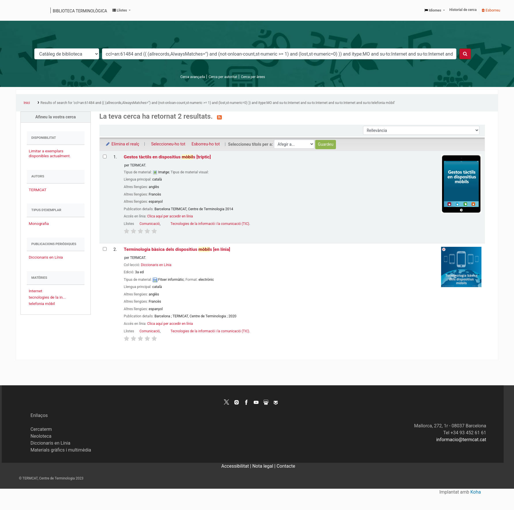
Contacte (286, 466)
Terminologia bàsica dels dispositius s (177, 249)
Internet (35, 291)
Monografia (39, 223)
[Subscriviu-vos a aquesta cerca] (219, 116)
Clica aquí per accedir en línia (170, 216)
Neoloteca (41, 436)
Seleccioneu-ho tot (168, 144)
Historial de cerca (463, 10)
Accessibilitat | (236, 466)
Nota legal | (264, 466)
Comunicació (149, 224)
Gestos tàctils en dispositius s (167, 157)
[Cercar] (465, 53)
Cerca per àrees (253, 77)
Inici (27, 103)
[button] (121, 10)
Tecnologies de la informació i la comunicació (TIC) (210, 224)
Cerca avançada (192, 77)
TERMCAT (37, 189)
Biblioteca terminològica (80, 11)
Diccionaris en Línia (46, 257)
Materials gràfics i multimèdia (61, 450)
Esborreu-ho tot (206, 144)
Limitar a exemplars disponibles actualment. (50, 153)
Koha (475, 492)
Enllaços (39, 415)
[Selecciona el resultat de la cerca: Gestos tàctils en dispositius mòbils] (105, 156)
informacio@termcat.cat (461, 439)
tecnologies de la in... (47, 297)
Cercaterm (41, 429)
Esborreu (491, 10)
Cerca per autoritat (223, 77)
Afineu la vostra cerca (55, 117)
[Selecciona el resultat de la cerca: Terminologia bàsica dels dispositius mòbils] (105, 249)
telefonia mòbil (42, 303)
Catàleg (22, 10)
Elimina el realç (122, 144)
